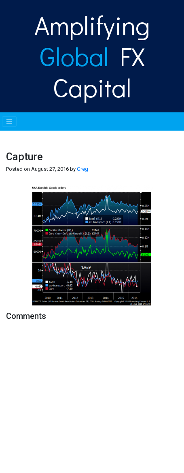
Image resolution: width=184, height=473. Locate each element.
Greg (82, 169)
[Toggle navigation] (9, 121)
